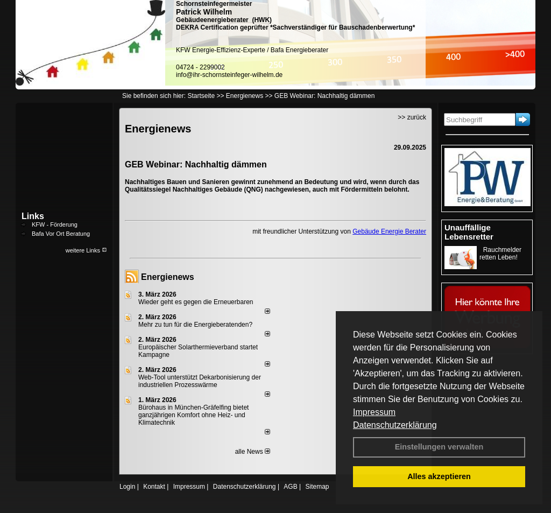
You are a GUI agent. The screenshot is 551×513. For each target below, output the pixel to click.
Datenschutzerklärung (395, 425)
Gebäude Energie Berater (389, 231)
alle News (252, 451)
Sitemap (317, 486)
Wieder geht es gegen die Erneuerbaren (195, 302)
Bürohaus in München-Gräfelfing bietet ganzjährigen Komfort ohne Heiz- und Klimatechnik (193, 415)
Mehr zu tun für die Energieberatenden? (195, 324)
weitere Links (86, 250)
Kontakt (154, 486)
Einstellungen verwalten (439, 446)
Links (33, 216)
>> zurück (412, 117)
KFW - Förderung (54, 224)
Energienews (167, 277)
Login (127, 486)
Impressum (374, 412)
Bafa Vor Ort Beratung (61, 233)
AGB (290, 486)
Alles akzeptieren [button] (439, 476)
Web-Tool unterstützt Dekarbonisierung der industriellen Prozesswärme (199, 381)
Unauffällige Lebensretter (468, 232)
